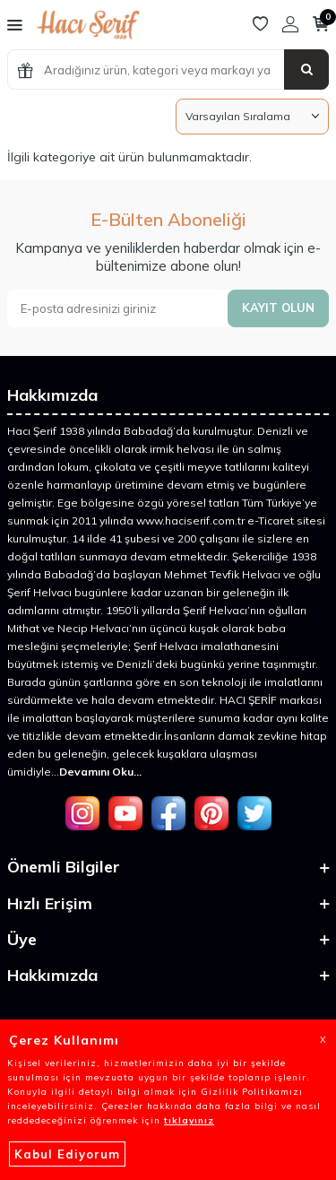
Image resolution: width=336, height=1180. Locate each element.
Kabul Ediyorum (67, 1154)
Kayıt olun (278, 307)
